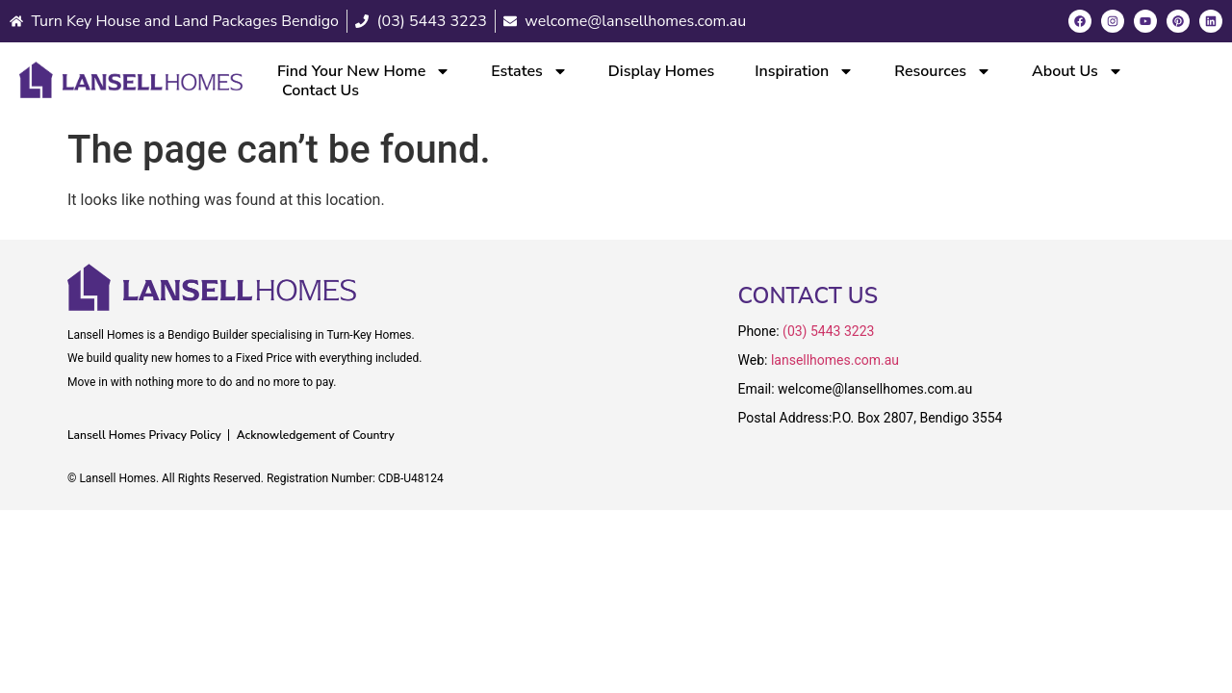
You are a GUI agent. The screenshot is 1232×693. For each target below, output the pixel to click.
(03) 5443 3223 (828, 331)
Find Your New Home (363, 71)
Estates (529, 71)
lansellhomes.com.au (835, 360)
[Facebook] (1079, 21)
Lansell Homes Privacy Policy (144, 435)
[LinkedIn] (1210, 21)
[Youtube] (1145, 21)
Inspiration (804, 71)
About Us (1077, 71)
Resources (942, 71)
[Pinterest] (1178, 21)
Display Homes (661, 71)
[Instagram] (1112, 21)
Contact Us (320, 90)
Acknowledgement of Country (316, 435)
